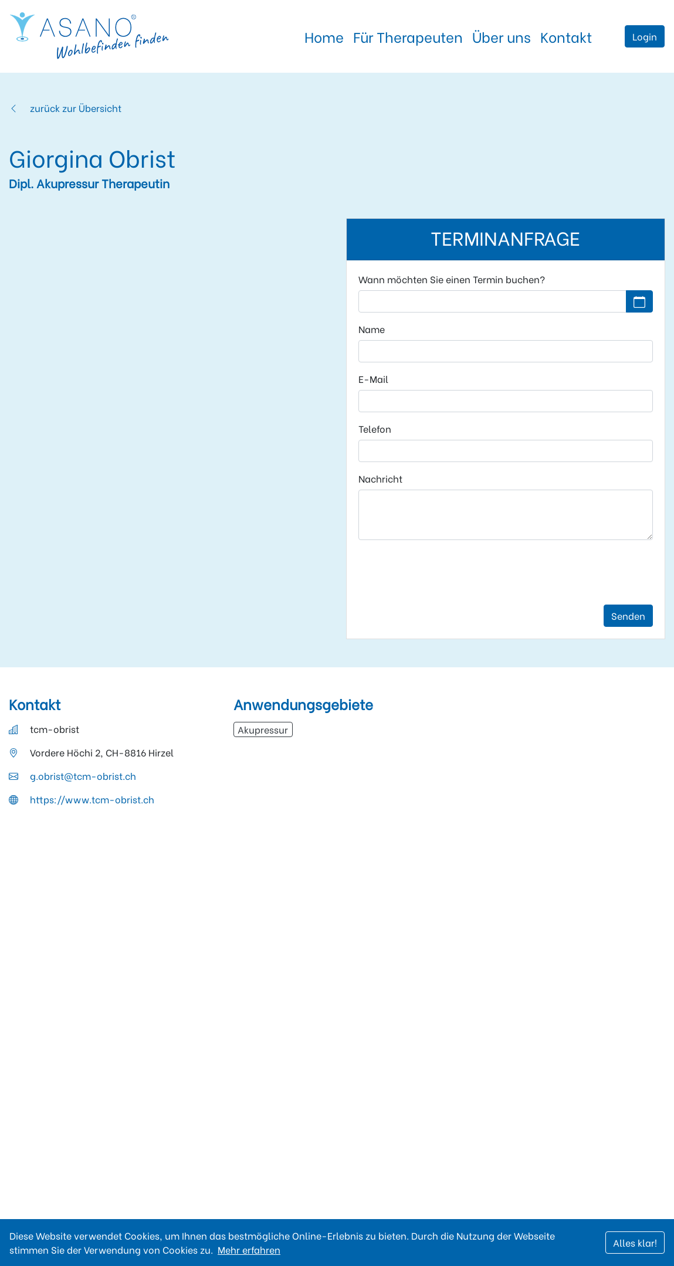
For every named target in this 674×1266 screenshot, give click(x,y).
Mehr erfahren (249, 1249)
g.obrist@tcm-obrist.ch (83, 775)
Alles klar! (635, 1242)
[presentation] (447, 572)
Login (644, 36)
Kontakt (566, 36)
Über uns (501, 36)
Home (324, 36)
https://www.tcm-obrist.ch (92, 799)
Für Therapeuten (408, 36)
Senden (628, 615)
